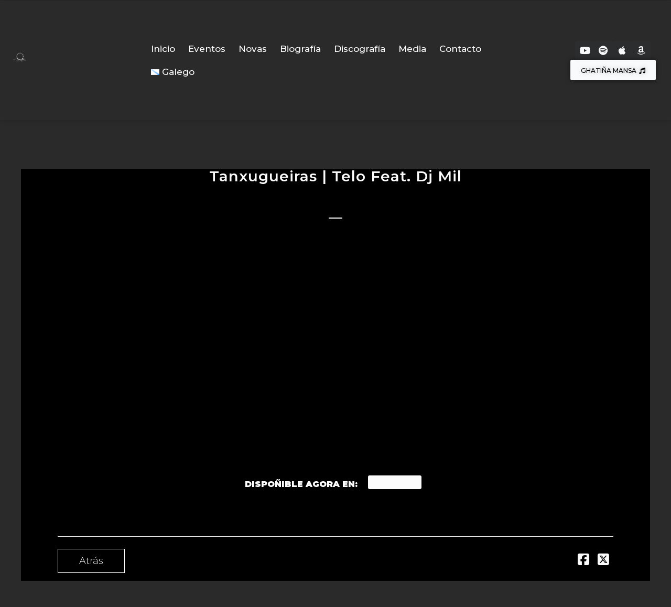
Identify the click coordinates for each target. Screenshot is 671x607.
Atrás (91, 561)
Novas (253, 49)
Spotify (394, 482)
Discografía (359, 49)
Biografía (300, 49)
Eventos (206, 49)
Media (412, 49)
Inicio (163, 49)
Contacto (460, 49)
